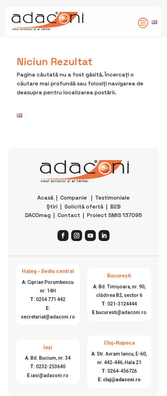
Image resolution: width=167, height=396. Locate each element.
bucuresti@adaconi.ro (121, 312)
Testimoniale (112, 197)
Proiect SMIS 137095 (114, 215)
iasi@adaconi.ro (49, 375)
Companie (73, 197)
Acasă (45, 197)
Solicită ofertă (83, 206)
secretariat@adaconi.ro (48, 317)
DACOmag (38, 215)
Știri (52, 206)
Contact (68, 215)
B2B (115, 206)
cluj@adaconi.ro (122, 379)
